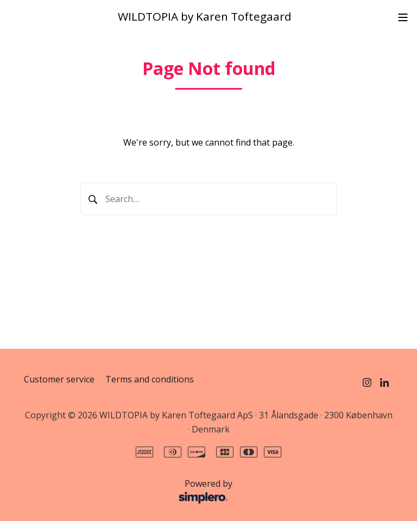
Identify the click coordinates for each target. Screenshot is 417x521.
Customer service (59, 379)
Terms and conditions (149, 379)
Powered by (131, 492)
